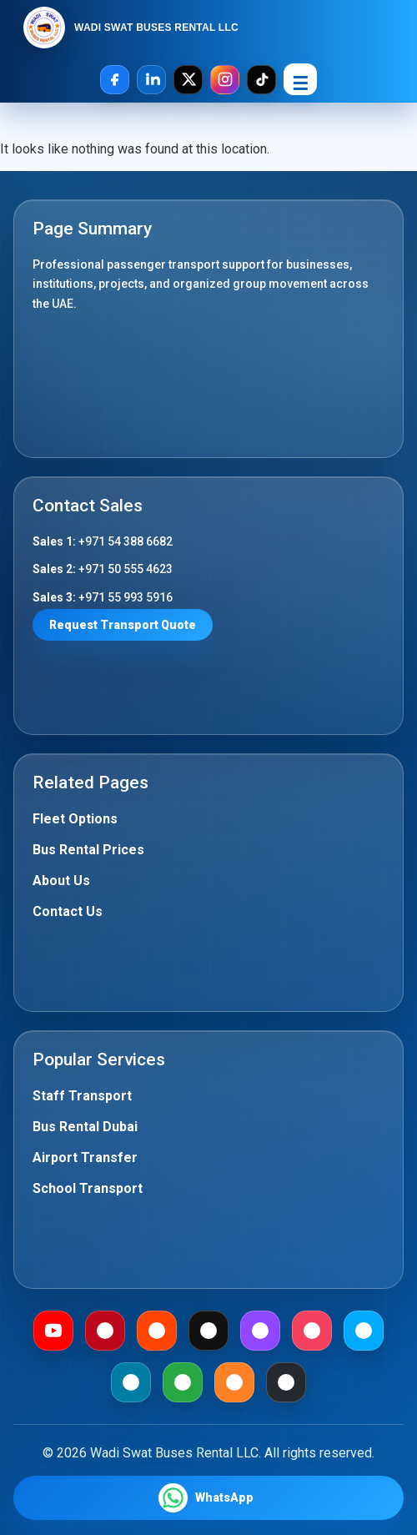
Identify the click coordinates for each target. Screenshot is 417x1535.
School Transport (88, 1188)
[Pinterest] (105, 1331)
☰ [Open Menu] (300, 83)
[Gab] (183, 1382)
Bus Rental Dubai (85, 1127)
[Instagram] (224, 79)
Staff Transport (82, 1096)
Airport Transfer (85, 1157)
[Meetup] (312, 1331)
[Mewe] (131, 1382)
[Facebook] (114, 79)
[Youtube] (53, 1331)
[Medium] (208, 1331)
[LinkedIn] (151, 79)
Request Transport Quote (122, 625)
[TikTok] (261, 79)
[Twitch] (260, 1331)
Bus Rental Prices (88, 850)
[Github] (286, 1382)
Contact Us (68, 911)
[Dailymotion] (364, 1331)
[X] (188, 79)
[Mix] (234, 1382)
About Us (61, 880)
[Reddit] (157, 1331)
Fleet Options (75, 819)
